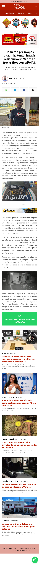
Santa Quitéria (9, 13)
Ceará (30, 13)
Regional (21, 13)
